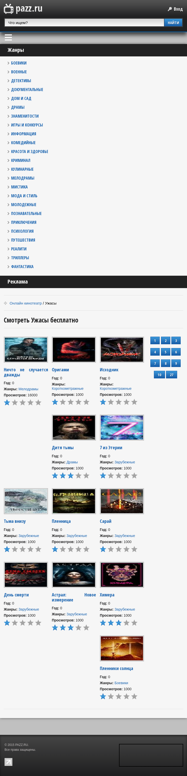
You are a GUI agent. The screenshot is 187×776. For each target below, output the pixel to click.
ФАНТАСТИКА (22, 266)
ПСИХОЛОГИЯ (22, 231)
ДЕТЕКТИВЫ (21, 80)
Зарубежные (124, 462)
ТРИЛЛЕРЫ (20, 258)
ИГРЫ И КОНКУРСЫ (27, 125)
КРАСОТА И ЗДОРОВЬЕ (29, 151)
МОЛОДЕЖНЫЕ (23, 204)
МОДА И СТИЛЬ (24, 196)
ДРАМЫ (18, 107)
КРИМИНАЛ (20, 160)
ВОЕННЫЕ (19, 72)
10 (159, 374)
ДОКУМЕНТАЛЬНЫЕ (27, 89)
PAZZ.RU (21, 745)
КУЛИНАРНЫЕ (22, 169)
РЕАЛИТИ (19, 249)
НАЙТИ (173, 22)
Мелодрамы (28, 389)
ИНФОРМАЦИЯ (23, 134)
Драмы (72, 462)
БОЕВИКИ (19, 63)
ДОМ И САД (21, 98)
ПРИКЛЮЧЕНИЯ (23, 222)
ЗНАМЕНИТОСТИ (25, 116)
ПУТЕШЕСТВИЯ (23, 240)
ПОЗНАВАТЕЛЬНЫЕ (26, 213)
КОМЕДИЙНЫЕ (23, 142)
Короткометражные (68, 388)
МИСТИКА (19, 187)
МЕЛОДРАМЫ (22, 178)
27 (171, 374)
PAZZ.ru (23, 9)
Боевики (121, 683)
